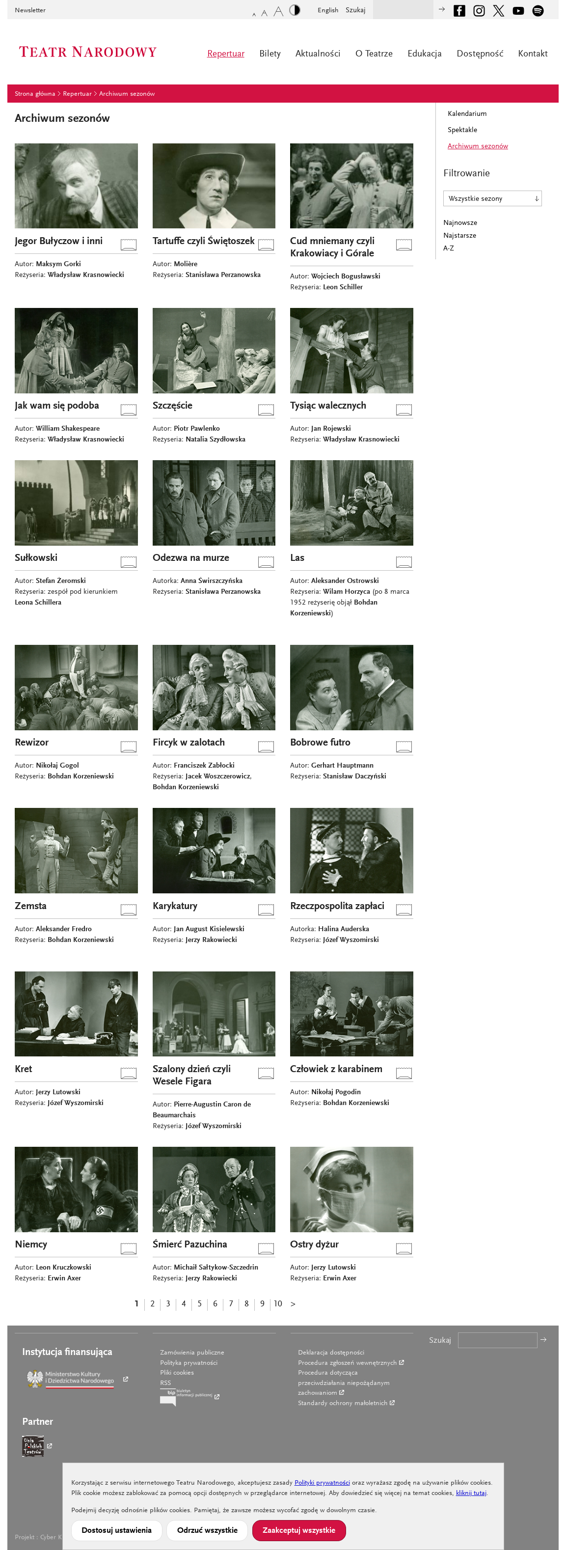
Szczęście (172, 406)
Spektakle (462, 130)
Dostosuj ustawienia (116, 1530)
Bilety (270, 54)
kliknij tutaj (471, 1493)
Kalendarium (467, 114)
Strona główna (35, 94)
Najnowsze (460, 223)
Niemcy (31, 1245)
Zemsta (31, 907)
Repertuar (225, 54)
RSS (165, 1383)
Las (297, 559)
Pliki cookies (177, 1373)
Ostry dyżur (314, 1245)
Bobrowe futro (320, 743)
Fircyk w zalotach (189, 743)
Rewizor (32, 743)
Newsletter (30, 10)
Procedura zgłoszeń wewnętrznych (347, 1363)
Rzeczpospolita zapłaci (337, 907)
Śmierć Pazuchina (190, 1245)
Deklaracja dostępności (331, 1353)
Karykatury (175, 907)
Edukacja (424, 54)
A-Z (448, 248)
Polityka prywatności (188, 1363)
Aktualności (318, 54)
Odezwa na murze (191, 559)
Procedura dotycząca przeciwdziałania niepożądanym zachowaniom (344, 1383)
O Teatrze (374, 54)
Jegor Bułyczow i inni (59, 242)
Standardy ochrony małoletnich (343, 1403)
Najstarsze (459, 236)
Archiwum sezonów (127, 94)
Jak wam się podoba (57, 406)
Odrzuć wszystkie (207, 1530)
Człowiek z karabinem (336, 1070)
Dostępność (480, 54)
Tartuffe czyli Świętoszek (204, 242)
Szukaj (356, 10)
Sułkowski (36, 559)
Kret (23, 1070)
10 (277, 1304)
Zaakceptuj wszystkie (299, 1530)
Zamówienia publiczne (192, 1353)
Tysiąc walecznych (328, 406)
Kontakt (533, 54)
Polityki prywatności (322, 1483)
